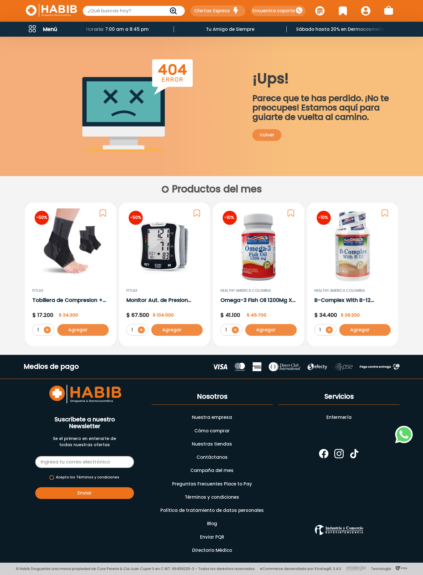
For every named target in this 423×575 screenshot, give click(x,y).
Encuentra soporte (273, 11)
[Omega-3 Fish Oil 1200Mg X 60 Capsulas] (258, 274)
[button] (42, 29)
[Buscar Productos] (174, 11)
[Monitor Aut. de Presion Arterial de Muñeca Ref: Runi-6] (164, 274)
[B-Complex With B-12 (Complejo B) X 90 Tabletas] (352, 274)
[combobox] (134, 11)
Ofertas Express (212, 11)
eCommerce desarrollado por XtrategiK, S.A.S (300, 568)
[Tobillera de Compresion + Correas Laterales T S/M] (70, 274)
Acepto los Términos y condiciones (87, 477)
